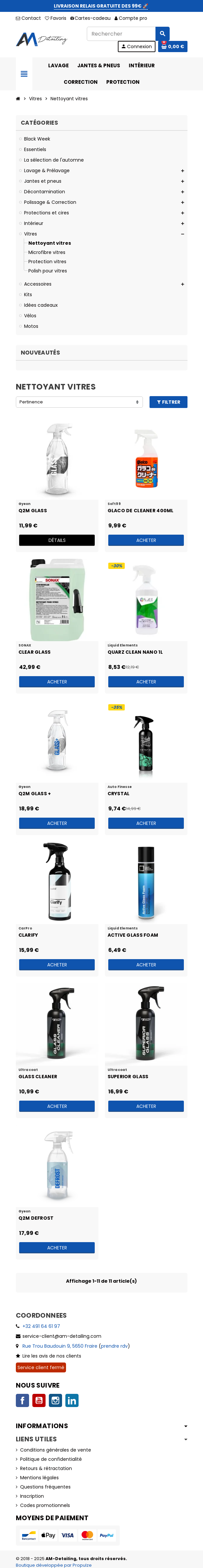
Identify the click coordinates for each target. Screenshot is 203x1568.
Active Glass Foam (133, 935)
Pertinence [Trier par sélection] (31, 402)
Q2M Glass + (34, 793)
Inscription (32, 1496)
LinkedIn (72, 1400)
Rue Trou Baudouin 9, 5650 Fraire (59, 1346)
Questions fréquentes (45, 1487)
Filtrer (168, 402)
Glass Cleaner (37, 1076)
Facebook (22, 1400)
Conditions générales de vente (55, 1450)
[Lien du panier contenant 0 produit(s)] (172, 46)
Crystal (119, 793)
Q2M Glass (32, 510)
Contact (28, 18)
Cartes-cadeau (90, 18)
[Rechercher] (128, 34)
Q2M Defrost (36, 1218)
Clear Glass (34, 652)
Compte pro (131, 18)
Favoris (55, 18)
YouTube (39, 1400)
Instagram (55, 1400)
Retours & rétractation (46, 1468)
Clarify (28, 935)
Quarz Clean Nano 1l (135, 652)
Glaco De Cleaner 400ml (141, 510)
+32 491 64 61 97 (41, 1326)
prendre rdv (114, 1346)
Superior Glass (128, 1076)
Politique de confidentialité (51, 1459)
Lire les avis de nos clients (51, 1356)
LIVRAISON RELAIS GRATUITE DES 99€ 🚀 (101, 6)
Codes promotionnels (45, 1505)
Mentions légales (39, 1477)
